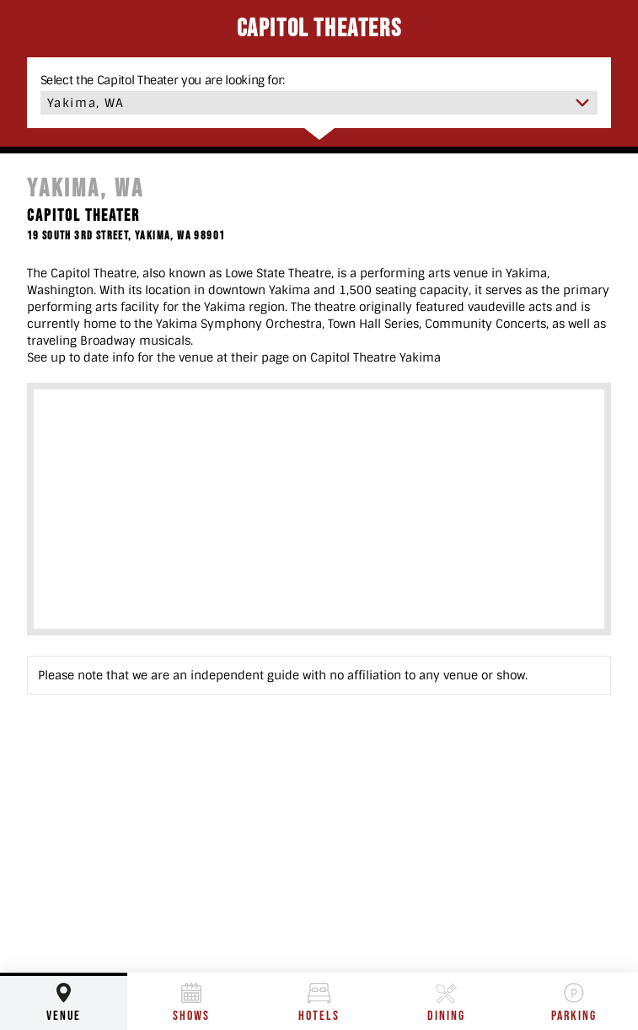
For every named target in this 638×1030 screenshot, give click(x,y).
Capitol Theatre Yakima (375, 357)
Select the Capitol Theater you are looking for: (163, 80)
